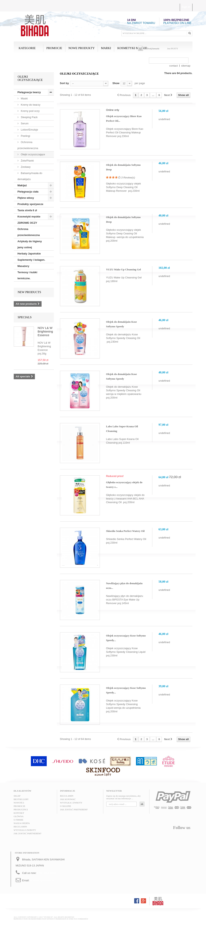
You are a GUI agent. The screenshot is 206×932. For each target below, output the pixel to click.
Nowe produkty (81, 48)
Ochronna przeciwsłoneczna (28, 145)
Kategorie (27, 48)
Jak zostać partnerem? (27, 833)
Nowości (19, 802)
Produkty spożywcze (30, 204)
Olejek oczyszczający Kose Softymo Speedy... (126, 638)
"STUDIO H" (48, 917)
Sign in (186, 6)
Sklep (17, 796)
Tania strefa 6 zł (27, 210)
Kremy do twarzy (30, 104)
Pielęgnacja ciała (28, 191)
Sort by (64, 83)
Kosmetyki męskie (132, 48)
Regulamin (20, 826)
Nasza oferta (22, 823)
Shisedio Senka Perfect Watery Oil (125, 530)
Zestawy (25, 166)
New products (29, 292)
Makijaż (22, 185)
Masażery (23, 266)
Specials (25, 317)
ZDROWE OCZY (27, 222)
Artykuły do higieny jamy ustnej (30, 244)
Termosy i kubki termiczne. (27, 275)
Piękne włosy (26, 197)
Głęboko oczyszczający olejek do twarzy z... (124, 484)
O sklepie (65, 806)
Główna (19, 816)
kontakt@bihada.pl (42, 880)
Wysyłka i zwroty (25, 830)
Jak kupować (68, 799)
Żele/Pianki (27, 160)
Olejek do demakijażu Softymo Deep (123, 167)
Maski (24, 98)
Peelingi (25, 135)
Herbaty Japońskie (29, 253)
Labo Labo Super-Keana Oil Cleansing (122, 429)
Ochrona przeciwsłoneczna (29, 232)
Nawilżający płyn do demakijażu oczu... (124, 585)
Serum (24, 123)
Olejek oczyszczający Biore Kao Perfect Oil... (123, 118)
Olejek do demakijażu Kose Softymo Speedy (121, 324)
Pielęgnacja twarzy (29, 92)
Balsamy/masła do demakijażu (30, 176)
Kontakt (19, 813)
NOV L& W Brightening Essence (45, 331)
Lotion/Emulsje (29, 129)
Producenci (21, 809)
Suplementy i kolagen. (31, 259)
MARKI (106, 48)
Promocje (54, 48)
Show (115, 83)
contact (173, 65)
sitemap (185, 65)
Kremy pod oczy (30, 110)
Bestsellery (21, 799)
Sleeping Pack (29, 117)
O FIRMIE (18, 820)
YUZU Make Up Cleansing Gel (123, 269)
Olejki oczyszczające (32, 154)
